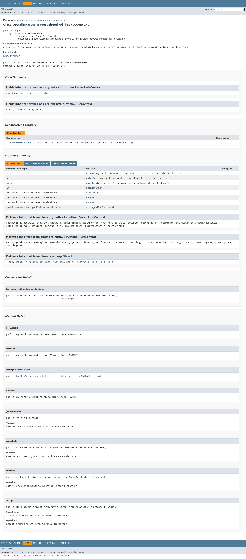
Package (17, 3)
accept (90, 173)
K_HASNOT (91, 192)
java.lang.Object (12, 30)
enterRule (92, 178)
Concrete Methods (64, 163)
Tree (41, 3)
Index (63, 3)
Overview (6, 3)
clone (9, 262)
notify (70, 262)
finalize (31, 262)
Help (70, 3)
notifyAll (83, 262)
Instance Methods (37, 163)
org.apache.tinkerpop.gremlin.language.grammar (41, 20)
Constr (32, 13)
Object (67, 256)
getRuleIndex (94, 187)
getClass (45, 262)
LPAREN (90, 197)
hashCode (58, 262)
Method (42, 13)
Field (23, 13)
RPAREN (90, 202)
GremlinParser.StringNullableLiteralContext (35, 207)
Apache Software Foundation (37, 556)
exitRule (91, 183)
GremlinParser (11, 56)
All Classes (7, 9)
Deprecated (52, 3)
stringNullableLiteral (100, 207)
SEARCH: (209, 9)
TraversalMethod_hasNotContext (25, 142)
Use (35, 3)
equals (20, 262)
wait (94, 262)
